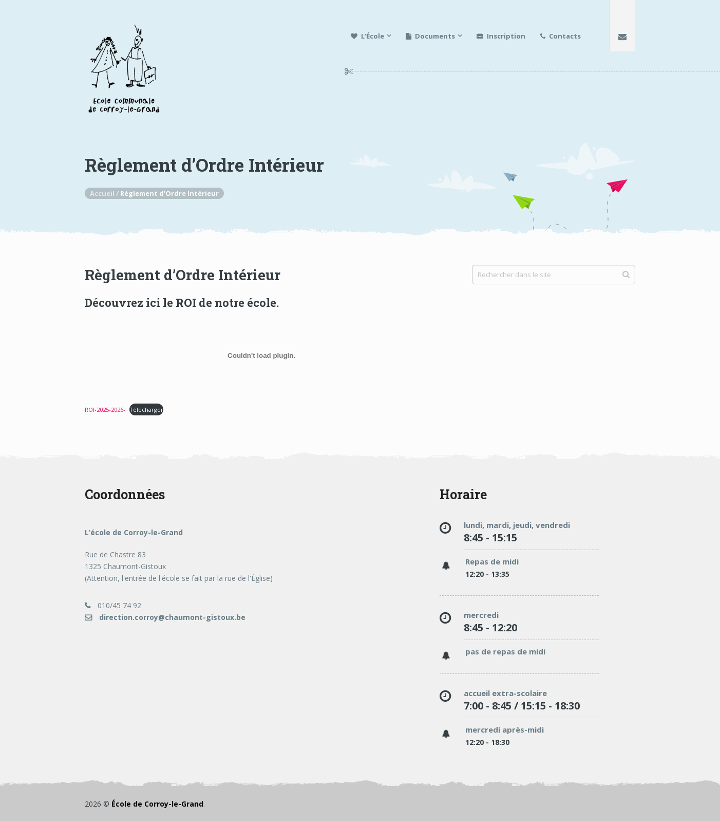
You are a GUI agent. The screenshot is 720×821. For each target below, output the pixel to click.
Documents (430, 36)
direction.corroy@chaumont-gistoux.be (165, 617)
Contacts (560, 36)
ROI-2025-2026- (105, 409)
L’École (367, 36)
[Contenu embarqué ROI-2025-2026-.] (261, 355)
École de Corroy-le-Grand (157, 804)
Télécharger (146, 409)
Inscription (501, 36)
